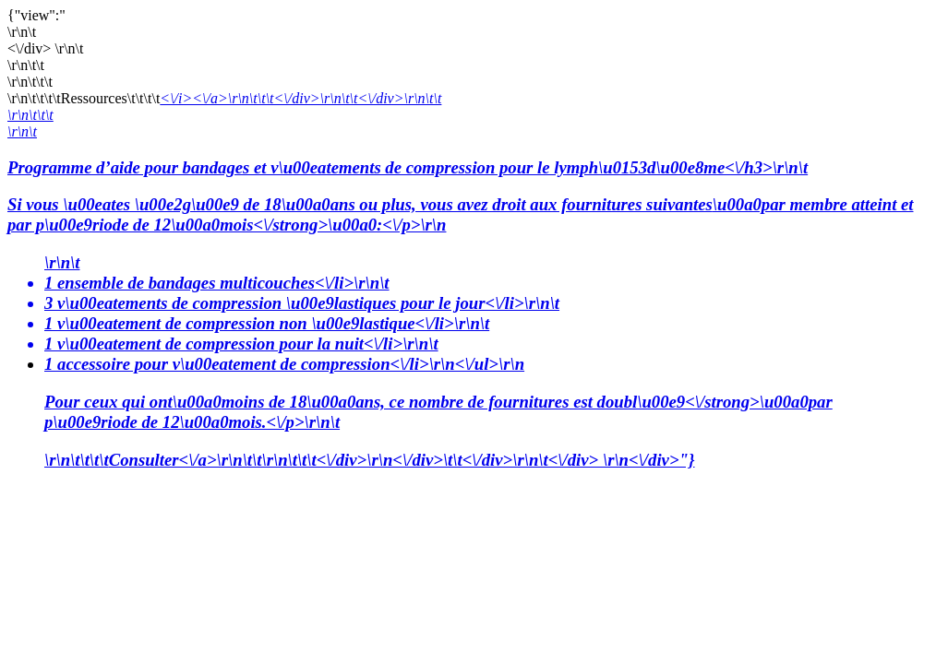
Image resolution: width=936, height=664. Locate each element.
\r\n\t (22, 131)
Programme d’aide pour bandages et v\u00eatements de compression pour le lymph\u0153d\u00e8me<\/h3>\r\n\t (468, 197)
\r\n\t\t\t (30, 115)
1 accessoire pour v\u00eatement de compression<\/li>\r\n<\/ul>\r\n (486, 393)
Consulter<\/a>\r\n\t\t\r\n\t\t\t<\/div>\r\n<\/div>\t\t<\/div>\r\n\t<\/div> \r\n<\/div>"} (402, 459)
